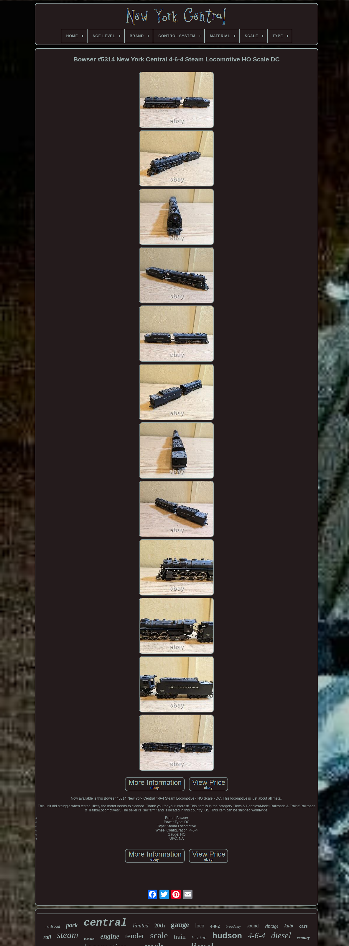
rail (47, 937)
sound (253, 926)
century (303, 938)
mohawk (89, 938)
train (179, 936)
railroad (53, 926)
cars (303, 926)
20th (159, 925)
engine (109, 936)
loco (199, 926)
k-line (199, 938)
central (105, 923)
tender (134, 936)
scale (159, 935)
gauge (180, 925)
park (72, 925)
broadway (233, 926)
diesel (281, 935)
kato (288, 926)
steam (67, 935)
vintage (272, 926)
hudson (227, 935)
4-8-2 (215, 926)
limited (141, 925)
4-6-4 (256, 935)
